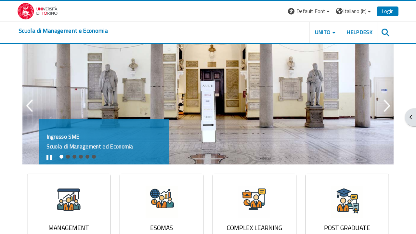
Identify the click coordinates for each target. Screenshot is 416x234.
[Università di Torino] (38, 10)
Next (386, 114)
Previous (29, 114)
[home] (63, 30)
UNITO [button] (322, 32)
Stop (52, 158)
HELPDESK (359, 32)
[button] (309, 11)
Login (387, 11)
